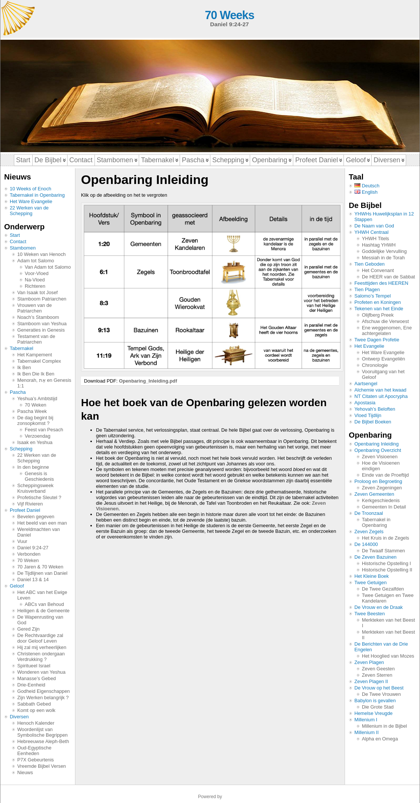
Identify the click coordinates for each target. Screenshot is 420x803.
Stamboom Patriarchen (41, 299)
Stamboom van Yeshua (42, 323)
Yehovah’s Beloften (374, 409)
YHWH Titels (375, 238)
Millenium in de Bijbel (384, 726)
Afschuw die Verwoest (385, 321)
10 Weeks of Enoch (30, 188)
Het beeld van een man (42, 523)
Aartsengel (365, 383)
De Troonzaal (368, 513)
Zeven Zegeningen (382, 487)
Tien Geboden (369, 264)
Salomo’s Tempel (372, 296)
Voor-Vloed (36, 273)
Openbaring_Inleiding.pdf (148, 381)
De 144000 (366, 544)
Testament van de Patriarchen (36, 339)
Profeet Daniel (25, 510)
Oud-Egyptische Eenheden (34, 750)
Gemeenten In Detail (384, 507)
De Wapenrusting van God (40, 619)
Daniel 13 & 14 (33, 579)
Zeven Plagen (369, 662)
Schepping (21, 449)
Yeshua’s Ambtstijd (37, 398)
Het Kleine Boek (371, 576)
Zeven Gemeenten (374, 494)
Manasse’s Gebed (36, 678)
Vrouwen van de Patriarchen (34, 308)
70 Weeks (229, 15)
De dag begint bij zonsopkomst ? (35, 420)
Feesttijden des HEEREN (381, 283)
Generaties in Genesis (41, 330)
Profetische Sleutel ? (39, 497)
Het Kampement (34, 354)
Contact (18, 241)
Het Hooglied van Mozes (388, 656)
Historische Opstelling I (386, 563)
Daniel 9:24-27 (32, 547)
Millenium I (365, 719)
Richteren (35, 286)
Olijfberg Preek (378, 315)
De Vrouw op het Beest (379, 688)
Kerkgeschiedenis (381, 500)
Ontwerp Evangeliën (383, 359)
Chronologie (375, 365)
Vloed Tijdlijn (367, 415)
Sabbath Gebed (34, 704)
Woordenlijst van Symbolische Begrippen (42, 732)
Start (15, 235)
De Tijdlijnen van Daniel (42, 573)
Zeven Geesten (378, 668)
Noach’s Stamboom (38, 317)
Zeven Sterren (377, 675)
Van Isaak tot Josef (37, 292)
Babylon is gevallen (375, 700)
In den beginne (33, 467)
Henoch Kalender (35, 723)
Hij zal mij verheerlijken (41, 647)
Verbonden (28, 554)
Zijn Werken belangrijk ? (43, 697)
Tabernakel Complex (39, 361)
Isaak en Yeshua (34, 442)
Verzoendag (37, 436)
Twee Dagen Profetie (376, 339)
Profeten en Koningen (377, 302)
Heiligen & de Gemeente (43, 610)
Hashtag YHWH (379, 245)
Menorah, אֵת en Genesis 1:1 (44, 383)
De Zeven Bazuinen (375, 557)
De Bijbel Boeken (372, 422)
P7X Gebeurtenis (35, 760)
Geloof (17, 586)
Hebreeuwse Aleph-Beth (43, 741)
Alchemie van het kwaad (380, 390)
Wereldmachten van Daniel (38, 532)
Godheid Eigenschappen (43, 691)
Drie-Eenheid (31, 685)
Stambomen (23, 248)
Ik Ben (24, 367)
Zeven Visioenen (380, 456)
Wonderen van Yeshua (41, 672)
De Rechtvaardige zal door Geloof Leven (40, 638)
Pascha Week (32, 411)
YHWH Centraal (371, 232)
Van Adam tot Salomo (48, 267)
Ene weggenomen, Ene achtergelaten (387, 330)
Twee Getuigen (370, 582)
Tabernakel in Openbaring (37, 195)
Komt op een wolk (36, 710)
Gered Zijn (28, 629)
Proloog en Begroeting (378, 481)
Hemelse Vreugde (373, 713)
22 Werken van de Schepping (29, 210)
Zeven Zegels (369, 531)
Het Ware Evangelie (31, 201)
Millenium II (366, 732)
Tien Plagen (367, 289)
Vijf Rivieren (30, 504)
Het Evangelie (369, 346)
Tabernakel (21, 348)
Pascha (18, 392)
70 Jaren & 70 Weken (40, 567)
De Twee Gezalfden (383, 589)
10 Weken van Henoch (41, 254)
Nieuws (25, 772)
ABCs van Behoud (44, 604)
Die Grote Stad (378, 707)
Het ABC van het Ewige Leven (42, 595)
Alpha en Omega (380, 739)
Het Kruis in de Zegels (385, 538)
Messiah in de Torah (383, 257)
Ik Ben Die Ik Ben (35, 374)
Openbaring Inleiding (376, 444)
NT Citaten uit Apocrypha (381, 396)
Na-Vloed (35, 280)
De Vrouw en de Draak (378, 607)
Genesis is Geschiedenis (39, 476)
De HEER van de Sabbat (388, 277)
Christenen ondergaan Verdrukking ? (41, 656)
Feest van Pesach (44, 429)
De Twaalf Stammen (383, 550)
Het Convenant (378, 270)
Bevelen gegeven (35, 516)
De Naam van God (374, 226)
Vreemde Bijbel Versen (41, 766)
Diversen (19, 716)
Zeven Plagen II (371, 681)
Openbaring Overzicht (377, 450)
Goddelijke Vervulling (384, 251)
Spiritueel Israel (33, 665)
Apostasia (364, 402)
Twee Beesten (369, 613)
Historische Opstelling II (387, 570)
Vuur (22, 541)
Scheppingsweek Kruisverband (35, 488)
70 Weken (35, 405)
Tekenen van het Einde (378, 308)
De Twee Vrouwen (381, 694)
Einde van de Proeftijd (385, 475)
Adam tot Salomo (35, 260)
